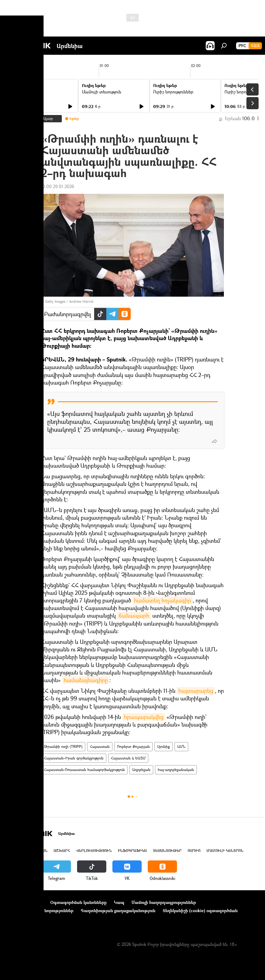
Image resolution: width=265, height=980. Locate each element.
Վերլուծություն (94, 850)
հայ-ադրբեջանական (176, 769)
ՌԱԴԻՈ (194, 850)
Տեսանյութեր (167, 850)
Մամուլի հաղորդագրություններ (164, 902)
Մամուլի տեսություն (101, 92)
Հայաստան (100, 746)
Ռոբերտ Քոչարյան (133, 746)
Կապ (119, 902)
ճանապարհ (134, 615)
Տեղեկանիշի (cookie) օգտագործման (200, 910)
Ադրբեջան (141, 769)
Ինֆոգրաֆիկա (132, 850)
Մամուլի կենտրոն (225, 850)
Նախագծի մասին (24, 902)
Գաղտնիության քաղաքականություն (118, 910)
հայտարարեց (195, 690)
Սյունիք (163, 746)
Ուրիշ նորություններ (173, 92)
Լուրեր (17, 92)
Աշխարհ (62, 850)
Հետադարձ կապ (23, 919)
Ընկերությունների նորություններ (39, 910)
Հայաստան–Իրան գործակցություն (74, 758)
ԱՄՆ (181, 746)
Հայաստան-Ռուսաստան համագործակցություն (84, 769)
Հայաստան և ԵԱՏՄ (128, 758)
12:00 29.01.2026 (57, 186)
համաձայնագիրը (86, 680)
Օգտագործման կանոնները (78, 902)
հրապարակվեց (144, 716)
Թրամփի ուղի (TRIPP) (63, 746)
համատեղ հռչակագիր (162, 600)
